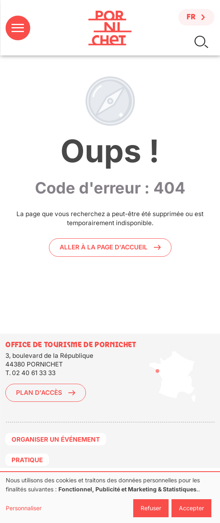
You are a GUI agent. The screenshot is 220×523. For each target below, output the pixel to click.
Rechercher (201, 42)
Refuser (151, 508)
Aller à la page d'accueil (104, 247)
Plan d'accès (39, 392)
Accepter (191, 508)
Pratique (27, 460)
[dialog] (110, 497)
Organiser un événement (56, 439)
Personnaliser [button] (24, 508)
